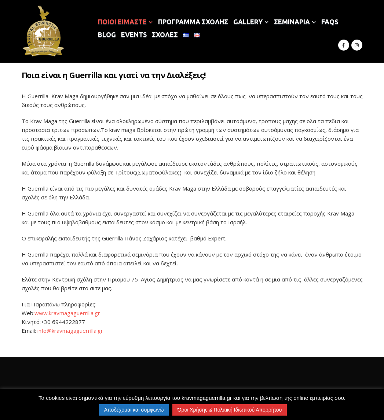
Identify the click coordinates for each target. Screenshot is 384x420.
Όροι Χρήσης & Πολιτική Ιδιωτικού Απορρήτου (230, 410)
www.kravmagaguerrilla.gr (67, 313)
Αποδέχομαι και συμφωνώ (134, 410)
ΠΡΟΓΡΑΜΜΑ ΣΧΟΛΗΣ (193, 21)
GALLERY (248, 21)
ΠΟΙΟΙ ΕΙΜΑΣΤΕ (122, 21)
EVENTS (134, 34)
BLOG (107, 34)
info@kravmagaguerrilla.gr (70, 330)
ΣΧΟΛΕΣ (165, 34)
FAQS (329, 21)
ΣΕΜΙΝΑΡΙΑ (292, 21)
